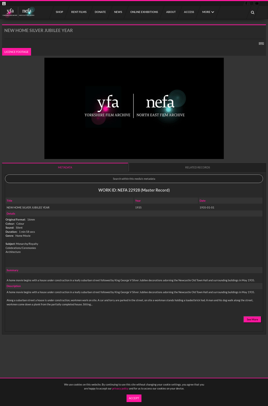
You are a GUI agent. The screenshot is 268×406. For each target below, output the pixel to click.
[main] (134, 188)
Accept (134, 398)
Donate (100, 11)
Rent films (79, 11)
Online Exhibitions (144, 11)
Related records (197, 167)
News (118, 11)
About (171, 11)
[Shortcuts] (261, 43)
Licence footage (17, 51)
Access (189, 11)
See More (252, 319)
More (206, 11)
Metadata (65, 167)
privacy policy (120, 388)
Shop (59, 11)
